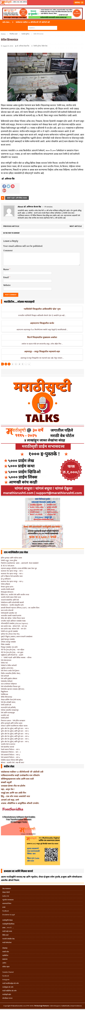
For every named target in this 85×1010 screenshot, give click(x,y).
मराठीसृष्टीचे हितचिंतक (8, 924)
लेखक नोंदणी (6, 892)
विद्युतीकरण (4, 691)
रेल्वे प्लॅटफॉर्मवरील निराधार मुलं (10, 686)
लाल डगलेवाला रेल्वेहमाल (9, 684)
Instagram (5, 979)
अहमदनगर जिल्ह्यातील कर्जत (42, 323)
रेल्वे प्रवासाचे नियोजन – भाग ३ (10, 755)
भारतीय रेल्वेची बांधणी (7, 589)
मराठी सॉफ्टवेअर (6, 942)
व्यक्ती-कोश (5, 952)
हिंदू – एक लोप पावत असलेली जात (15, 796)
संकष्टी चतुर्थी (6, 782)
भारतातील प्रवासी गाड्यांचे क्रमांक (11, 615)
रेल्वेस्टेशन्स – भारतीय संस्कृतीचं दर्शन (12, 605)
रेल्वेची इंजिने (5, 718)
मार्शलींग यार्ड (5, 715)
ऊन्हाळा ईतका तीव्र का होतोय (13, 785)
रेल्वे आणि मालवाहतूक (8, 712)
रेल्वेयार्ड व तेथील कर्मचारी (9, 665)
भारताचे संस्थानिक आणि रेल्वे (10, 600)
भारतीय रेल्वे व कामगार (8, 744)
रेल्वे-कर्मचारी (5, 676)
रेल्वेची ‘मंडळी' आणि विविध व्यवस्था (17, 198)
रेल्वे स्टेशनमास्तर (6, 660)
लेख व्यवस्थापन (6, 889)
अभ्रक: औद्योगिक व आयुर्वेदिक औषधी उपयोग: (20, 803)
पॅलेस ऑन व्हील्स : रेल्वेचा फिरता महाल (13, 618)
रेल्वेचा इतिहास (5, 584)
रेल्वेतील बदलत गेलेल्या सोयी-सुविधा (12, 760)
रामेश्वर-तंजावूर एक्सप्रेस (8, 642)
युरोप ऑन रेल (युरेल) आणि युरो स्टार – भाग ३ (15, 734)
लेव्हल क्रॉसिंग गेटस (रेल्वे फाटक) (11, 699)
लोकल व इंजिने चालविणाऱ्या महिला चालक (14, 726)
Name (6, 269)
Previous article (11, 226)
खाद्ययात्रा (4, 959)
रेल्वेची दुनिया (37, 46)
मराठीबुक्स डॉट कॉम (7, 987)
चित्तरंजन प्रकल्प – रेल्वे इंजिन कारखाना (13, 720)
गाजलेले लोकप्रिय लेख (8, 939)
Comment (8, 250)
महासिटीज (5, 955)
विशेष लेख (44, 46)
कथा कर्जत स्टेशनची (7, 610)
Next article (76, 226)
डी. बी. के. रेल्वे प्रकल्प (7, 566)
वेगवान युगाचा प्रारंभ (7, 587)
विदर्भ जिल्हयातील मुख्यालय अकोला (42, 337)
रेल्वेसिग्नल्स (4, 694)
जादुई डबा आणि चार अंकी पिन (13, 792)
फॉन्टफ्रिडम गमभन (7, 998)
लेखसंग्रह (4, 948)
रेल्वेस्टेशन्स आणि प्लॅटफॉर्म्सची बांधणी (12, 602)
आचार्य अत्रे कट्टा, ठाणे (10, 799)
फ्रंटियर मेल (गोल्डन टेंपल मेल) (10, 634)
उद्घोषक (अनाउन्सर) (7, 668)
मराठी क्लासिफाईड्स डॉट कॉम (10, 983)
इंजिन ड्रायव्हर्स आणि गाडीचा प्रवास (11, 723)
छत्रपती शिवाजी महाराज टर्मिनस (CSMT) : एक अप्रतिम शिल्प (20, 608)
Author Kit (5, 896)
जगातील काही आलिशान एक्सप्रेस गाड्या (13, 621)
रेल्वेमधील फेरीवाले (6, 681)
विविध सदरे (5, 935)
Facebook (5, 976)
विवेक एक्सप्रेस (5, 644)
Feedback (5, 911)
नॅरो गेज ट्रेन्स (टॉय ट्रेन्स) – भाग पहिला (12, 650)
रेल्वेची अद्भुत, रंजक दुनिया (9, 560)
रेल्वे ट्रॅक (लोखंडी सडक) (8, 702)
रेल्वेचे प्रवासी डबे (6, 705)
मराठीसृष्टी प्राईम (6, 994)
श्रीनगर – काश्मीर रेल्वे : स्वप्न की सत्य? (12, 762)
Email (6, 277)
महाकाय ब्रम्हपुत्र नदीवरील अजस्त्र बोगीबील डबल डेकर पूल (19, 568)
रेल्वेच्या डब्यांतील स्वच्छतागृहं (9, 710)
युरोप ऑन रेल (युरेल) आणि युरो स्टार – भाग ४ (15, 736)
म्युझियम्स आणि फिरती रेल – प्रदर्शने (12, 655)
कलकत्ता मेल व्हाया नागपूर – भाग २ (12, 573)
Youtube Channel (8, 972)
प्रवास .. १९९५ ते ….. (8, 928)
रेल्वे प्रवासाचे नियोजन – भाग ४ (10, 757)
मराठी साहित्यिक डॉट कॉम (9, 991)
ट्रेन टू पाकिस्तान (6, 579)
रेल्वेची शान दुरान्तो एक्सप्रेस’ (9, 631)
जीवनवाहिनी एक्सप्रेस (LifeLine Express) (14, 623)
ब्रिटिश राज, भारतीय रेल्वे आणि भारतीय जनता (15, 594)
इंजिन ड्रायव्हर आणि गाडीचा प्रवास (11, 558)
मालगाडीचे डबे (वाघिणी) (8, 707)
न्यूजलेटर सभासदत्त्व (7, 900)
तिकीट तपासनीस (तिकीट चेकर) (10, 673)
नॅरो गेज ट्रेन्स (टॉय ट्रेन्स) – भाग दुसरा (12, 652)
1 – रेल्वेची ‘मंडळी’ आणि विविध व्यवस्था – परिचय (16, 657)
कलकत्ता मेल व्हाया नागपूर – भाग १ (12, 571)
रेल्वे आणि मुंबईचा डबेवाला (9, 678)
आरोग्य (4, 963)
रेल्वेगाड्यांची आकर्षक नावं (9, 613)
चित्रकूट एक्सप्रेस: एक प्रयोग (9, 647)
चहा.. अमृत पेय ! (7, 789)
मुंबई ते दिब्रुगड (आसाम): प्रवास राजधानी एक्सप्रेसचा (16, 636)
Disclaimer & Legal (8, 915)
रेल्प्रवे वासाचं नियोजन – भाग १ (10, 749)
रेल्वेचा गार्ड (4, 663)
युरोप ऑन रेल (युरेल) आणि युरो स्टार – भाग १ (15, 728)
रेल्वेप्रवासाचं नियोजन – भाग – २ (11, 752)
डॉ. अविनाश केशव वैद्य (23, 46)
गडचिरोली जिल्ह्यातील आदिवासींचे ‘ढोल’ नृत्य (42, 308)
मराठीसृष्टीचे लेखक (7, 920)
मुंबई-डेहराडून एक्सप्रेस (8, 639)
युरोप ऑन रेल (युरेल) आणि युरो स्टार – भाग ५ (15, 739)
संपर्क (3, 907)
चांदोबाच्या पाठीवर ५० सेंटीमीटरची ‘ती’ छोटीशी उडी (22, 771)
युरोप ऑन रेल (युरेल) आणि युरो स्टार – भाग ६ (15, 741)
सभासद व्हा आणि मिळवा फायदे (18, 871)
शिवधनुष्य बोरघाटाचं (7, 592)
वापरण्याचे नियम (6, 903)
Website (7, 285)
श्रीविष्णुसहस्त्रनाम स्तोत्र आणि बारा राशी (17, 778)
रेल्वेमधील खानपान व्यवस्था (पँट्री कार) (12, 689)
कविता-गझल (5, 967)
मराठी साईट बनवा (7, 931)
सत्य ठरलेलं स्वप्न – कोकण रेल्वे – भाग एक (14, 626)
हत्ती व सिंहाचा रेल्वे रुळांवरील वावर (12, 576)
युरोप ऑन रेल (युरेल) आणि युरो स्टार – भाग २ (15, 731)
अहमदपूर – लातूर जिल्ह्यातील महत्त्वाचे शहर (42, 351)
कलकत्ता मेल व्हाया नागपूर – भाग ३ (12, 581)
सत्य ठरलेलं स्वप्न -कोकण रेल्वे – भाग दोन (13, 629)
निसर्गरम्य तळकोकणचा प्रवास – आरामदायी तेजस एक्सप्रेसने (19, 563)
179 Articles (48, 207)
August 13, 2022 (8, 46)
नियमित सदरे (13, 34)
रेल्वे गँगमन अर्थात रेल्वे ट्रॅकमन (10, 671)
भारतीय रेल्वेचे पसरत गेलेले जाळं (11, 597)
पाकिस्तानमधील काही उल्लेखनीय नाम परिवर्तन (20, 775)
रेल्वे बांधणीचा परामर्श (7, 747)
